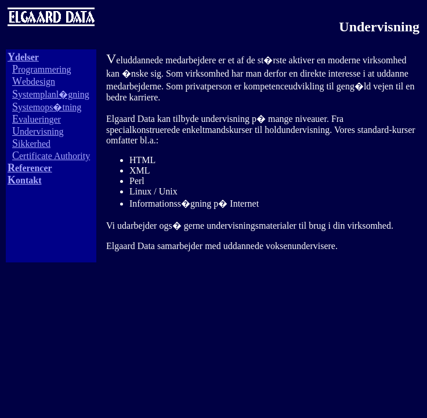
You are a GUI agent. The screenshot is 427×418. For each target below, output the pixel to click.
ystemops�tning (46, 107)
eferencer (30, 168)
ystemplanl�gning (50, 94)
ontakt (24, 180)
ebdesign (33, 82)
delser (23, 57)
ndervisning (38, 131)
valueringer (36, 119)
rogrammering (41, 69)
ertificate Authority (51, 156)
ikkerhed (31, 144)
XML (139, 170)
